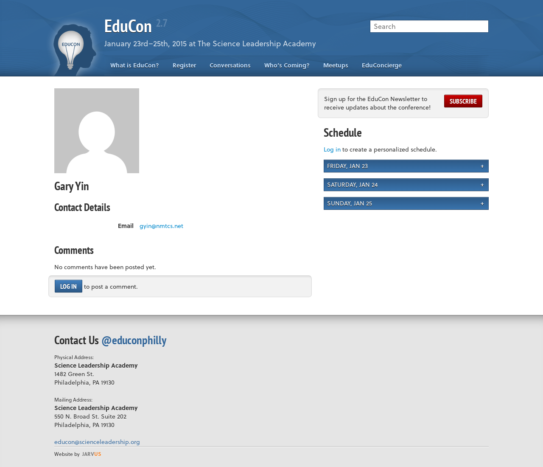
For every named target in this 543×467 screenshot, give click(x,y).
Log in (68, 286)
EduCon (135, 25)
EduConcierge (382, 65)
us (91, 454)
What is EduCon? (134, 65)
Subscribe (463, 101)
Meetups (335, 65)
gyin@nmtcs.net (161, 226)
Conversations (230, 65)
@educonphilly (133, 340)
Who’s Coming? (287, 65)
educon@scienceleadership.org (97, 441)
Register (184, 65)
